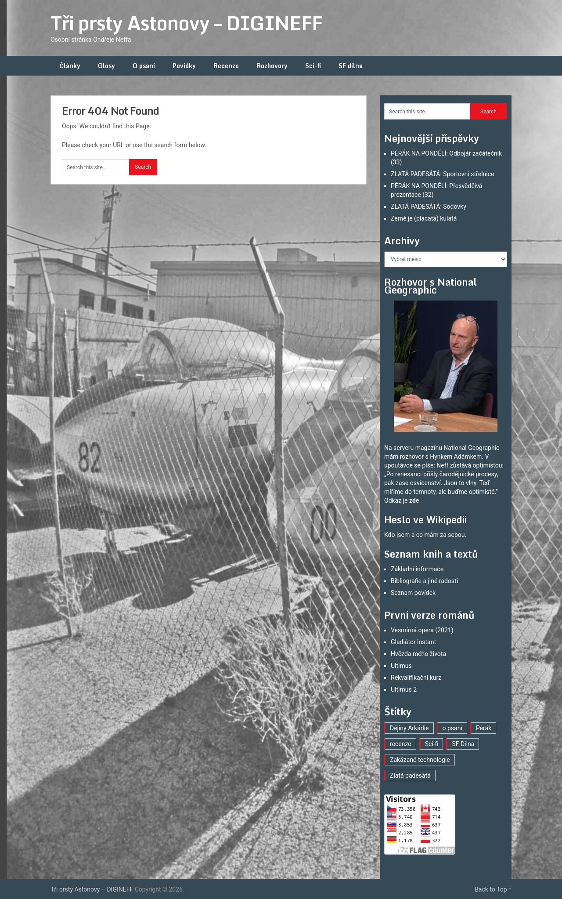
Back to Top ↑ (493, 889)
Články (69, 66)
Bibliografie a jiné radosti (424, 580)
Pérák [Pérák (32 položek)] (483, 728)
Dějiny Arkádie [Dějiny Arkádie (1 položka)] (409, 728)
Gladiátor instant (413, 641)
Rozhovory (272, 66)
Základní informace (417, 569)
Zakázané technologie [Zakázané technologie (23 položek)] (420, 759)
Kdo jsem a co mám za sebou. (425, 534)
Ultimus (401, 665)
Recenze (226, 66)
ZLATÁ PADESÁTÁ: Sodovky (428, 206)
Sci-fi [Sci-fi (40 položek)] (432, 743)
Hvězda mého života (418, 653)
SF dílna (351, 66)
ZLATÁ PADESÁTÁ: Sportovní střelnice (442, 174)
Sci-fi (313, 66)
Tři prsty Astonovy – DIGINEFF (186, 23)
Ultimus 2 (404, 689)
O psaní (144, 66)
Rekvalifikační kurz (416, 677)
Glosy (106, 66)
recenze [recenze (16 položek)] (400, 743)
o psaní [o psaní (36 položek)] (452, 728)
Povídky (184, 66)
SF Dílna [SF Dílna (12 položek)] (463, 743)
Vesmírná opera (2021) (422, 630)
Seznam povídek (413, 592)
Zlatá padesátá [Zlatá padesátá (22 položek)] (410, 775)
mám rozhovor (404, 456)
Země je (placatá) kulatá (424, 218)
